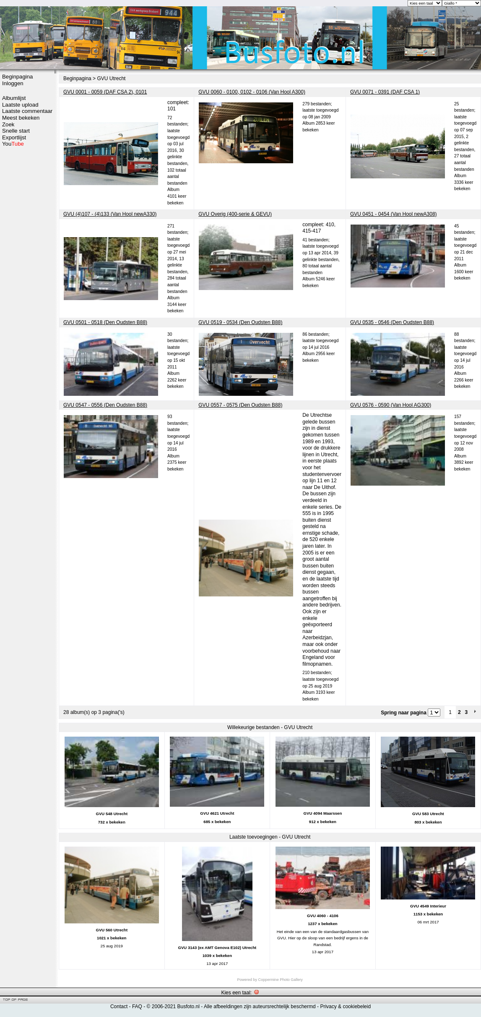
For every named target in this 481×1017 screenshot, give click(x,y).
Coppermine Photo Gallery (280, 980)
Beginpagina (17, 76)
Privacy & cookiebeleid (345, 1006)
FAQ (137, 1006)
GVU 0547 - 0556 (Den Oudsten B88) (105, 405)
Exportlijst (14, 137)
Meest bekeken (20, 118)
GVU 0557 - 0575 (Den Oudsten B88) (240, 405)
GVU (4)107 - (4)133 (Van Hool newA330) (110, 214)
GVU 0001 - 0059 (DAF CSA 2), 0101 (105, 92)
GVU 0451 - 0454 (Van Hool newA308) (393, 214)
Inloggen (12, 83)
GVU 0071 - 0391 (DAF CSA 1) (385, 92)
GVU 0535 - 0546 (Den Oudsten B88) (392, 322)
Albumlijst (14, 98)
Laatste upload (20, 105)
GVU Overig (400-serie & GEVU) (235, 214)
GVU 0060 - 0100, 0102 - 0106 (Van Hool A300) (251, 92)
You (13, 144)
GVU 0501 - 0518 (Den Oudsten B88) (105, 322)
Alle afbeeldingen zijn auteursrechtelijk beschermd (260, 1006)
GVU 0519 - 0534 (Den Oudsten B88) (240, 322)
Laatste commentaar (27, 111)
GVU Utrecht (111, 78)
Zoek (8, 124)
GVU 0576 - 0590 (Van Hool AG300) (390, 405)
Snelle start (16, 131)
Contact (118, 1006)
